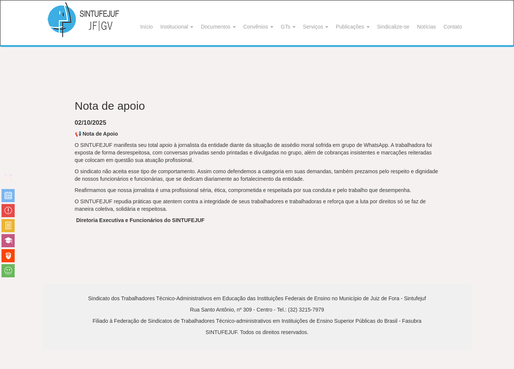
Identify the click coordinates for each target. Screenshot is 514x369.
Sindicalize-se (393, 27)
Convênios (258, 27)
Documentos (218, 27)
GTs (288, 27)
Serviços (316, 27)
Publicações (352, 27)
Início (146, 27)
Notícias (426, 27)
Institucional (176, 27)
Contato (452, 27)
